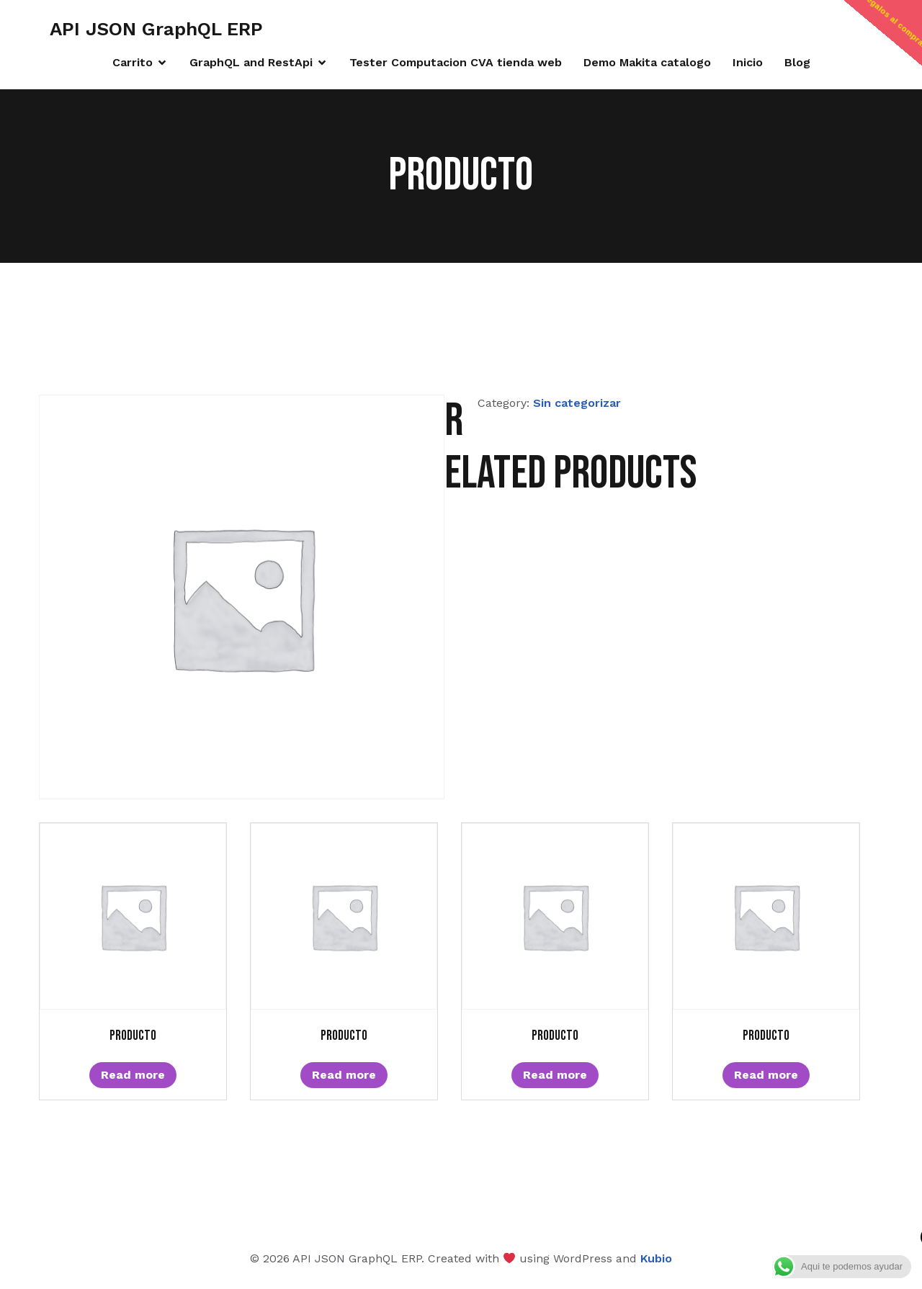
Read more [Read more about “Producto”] (133, 1075)
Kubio (656, 1258)
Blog (797, 62)
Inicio (748, 62)
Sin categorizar (577, 403)
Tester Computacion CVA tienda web (455, 62)
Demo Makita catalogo (647, 62)
